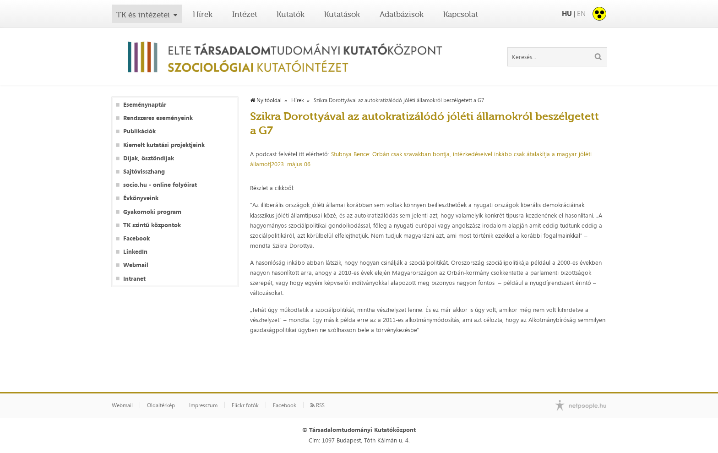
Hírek (202, 14)
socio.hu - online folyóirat (160, 185)
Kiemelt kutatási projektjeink (164, 145)
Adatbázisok (402, 14)
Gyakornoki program (152, 212)
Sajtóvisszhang (144, 172)
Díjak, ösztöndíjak (148, 158)
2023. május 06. (292, 164)
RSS (317, 405)
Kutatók (291, 14)
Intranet (134, 279)
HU (567, 13)
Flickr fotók (245, 405)
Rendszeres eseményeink (158, 118)
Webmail (135, 265)
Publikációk (139, 131)
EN (581, 13)
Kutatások (342, 14)
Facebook (136, 238)
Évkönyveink (140, 198)
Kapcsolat (460, 14)
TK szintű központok (152, 225)
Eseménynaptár (144, 105)
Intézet (244, 14)
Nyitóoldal (266, 100)
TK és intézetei (143, 14)
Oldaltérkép (161, 405)
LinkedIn (135, 252)
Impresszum (203, 405)
